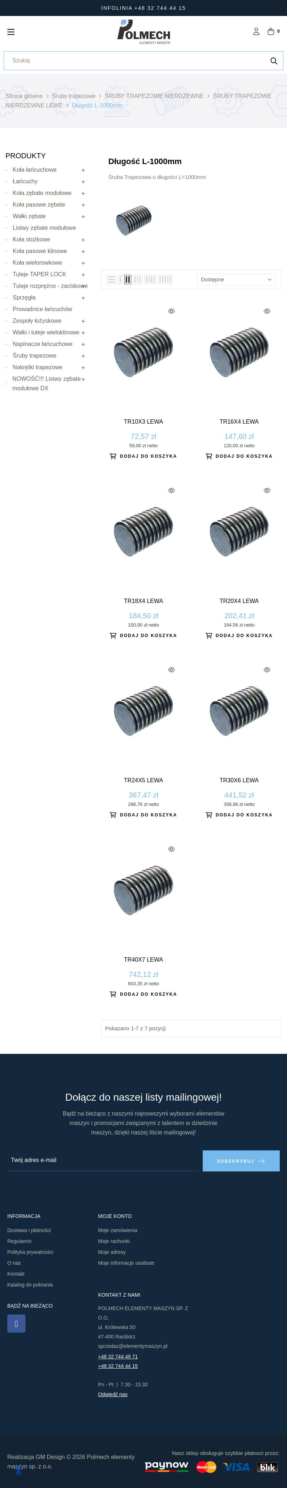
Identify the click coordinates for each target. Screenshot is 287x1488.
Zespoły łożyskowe (37, 321)
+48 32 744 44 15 (118, 1366)
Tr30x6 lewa (239, 780)
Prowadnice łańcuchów (42, 309)
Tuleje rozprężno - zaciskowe (50, 286)
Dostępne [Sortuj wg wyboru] (236, 279)
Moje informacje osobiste (126, 1262)
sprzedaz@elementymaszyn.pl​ (132, 1346)
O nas (14, 1262)
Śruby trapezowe (34, 355)
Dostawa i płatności (29, 1230)
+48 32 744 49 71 (118, 1356)
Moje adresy (112, 1252)
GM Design (50, 1457)
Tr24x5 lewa (143, 780)
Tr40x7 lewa (143, 960)
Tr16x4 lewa (239, 422)
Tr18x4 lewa (143, 601)
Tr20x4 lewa (239, 601)
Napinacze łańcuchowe (43, 344)
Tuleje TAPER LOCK (39, 274)
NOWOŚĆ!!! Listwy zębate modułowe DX (46, 383)
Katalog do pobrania (30, 1284)
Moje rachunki (114, 1241)
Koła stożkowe (31, 239)
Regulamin (19, 1241)
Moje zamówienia (117, 1230)
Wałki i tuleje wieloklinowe (46, 332)
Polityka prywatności (30, 1252)
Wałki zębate (29, 216)
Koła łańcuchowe (35, 170)
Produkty (25, 156)
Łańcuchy (25, 181)
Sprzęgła (24, 297)
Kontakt (15, 1273)
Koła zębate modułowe (42, 193)
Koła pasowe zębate (39, 204)
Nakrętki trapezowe (37, 367)
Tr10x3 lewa (143, 422)
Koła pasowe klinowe (40, 251)
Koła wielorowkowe (37, 263)
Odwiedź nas (113, 1394)
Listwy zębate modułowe (44, 228)
